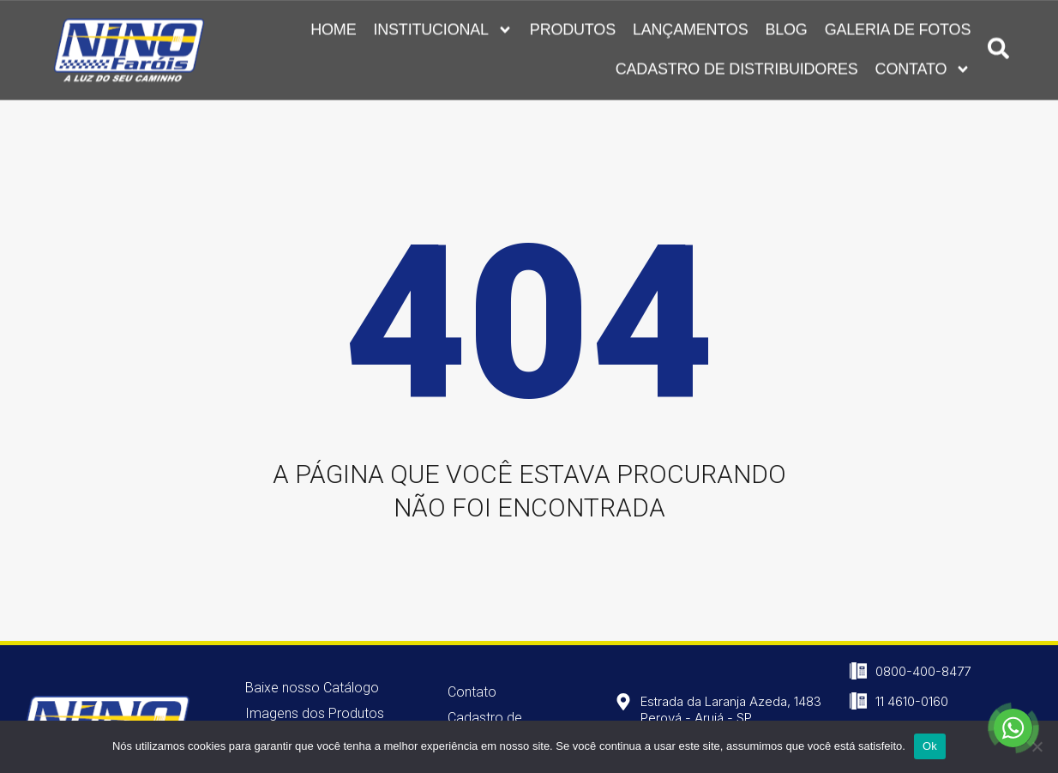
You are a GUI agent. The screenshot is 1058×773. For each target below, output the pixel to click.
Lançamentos (690, 27)
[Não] (1036, 746)
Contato (923, 67)
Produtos (573, 27)
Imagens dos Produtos (314, 713)
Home (333, 27)
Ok (930, 746)
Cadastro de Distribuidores (737, 66)
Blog (786, 27)
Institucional (442, 27)
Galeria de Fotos (898, 27)
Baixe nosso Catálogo (312, 687)
